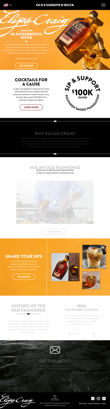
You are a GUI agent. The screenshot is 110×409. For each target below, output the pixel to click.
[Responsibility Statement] (55, 398)
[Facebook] (104, 398)
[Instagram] (98, 398)
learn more (31, 107)
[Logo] (55, 5)
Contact (103, 403)
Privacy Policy (83, 403)
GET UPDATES (26, 65)
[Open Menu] (103, 5)
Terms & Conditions (94, 403)
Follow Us (23, 277)
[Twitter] (93, 398)
